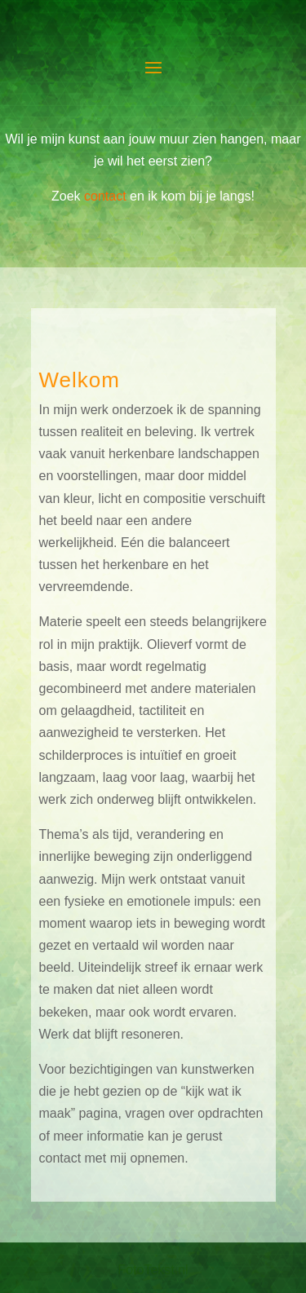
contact (105, 196)
